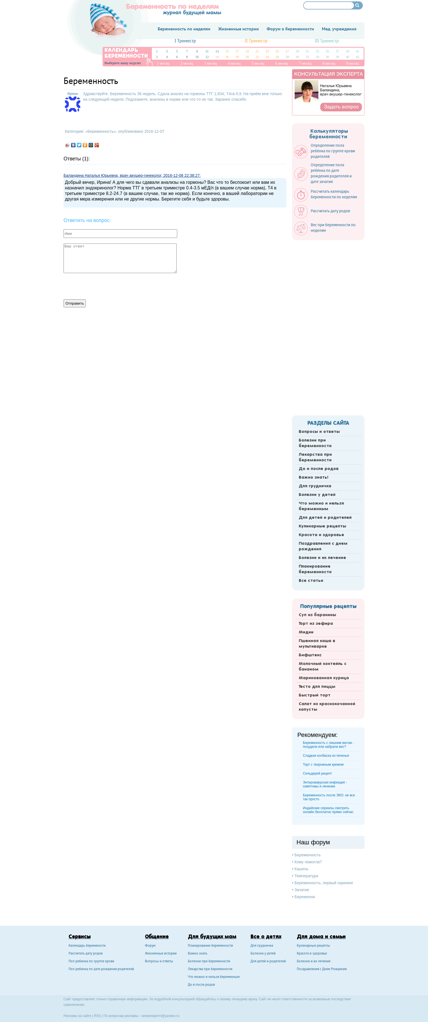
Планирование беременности (315, 569)
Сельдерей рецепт (317, 773)
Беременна (305, 897)
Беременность (100, 131)
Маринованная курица (324, 678)
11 (207, 51)
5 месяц (257, 63)
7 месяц (305, 63)
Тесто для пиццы (317, 687)
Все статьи (311, 581)
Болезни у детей (317, 495)
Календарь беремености (87, 946)
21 (257, 51)
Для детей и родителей (325, 518)
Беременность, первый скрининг (324, 883)
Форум (150, 946)
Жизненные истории (161, 954)
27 (287, 51)
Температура (306, 876)
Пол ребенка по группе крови (91, 962)
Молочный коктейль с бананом (322, 666)
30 (297, 57)
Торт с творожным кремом (323, 764)
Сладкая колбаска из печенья (326, 756)
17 (237, 51)
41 (357, 51)
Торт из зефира (316, 624)
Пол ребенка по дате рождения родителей (101, 969)
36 (327, 57)
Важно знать (197, 954)
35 (327, 51)
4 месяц (234, 63)
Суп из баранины (317, 615)
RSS (97, 1016)
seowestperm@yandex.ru (160, 1016)
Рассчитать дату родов (86, 954)
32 (307, 57)
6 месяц (281, 63)
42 (357, 57)
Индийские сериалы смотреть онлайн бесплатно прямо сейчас (328, 810)
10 (197, 57)
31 (307, 51)
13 (217, 51)
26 (277, 57)
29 (297, 51)
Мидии (306, 632)
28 (287, 57)
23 (267, 51)
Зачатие (302, 890)
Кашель (301, 869)
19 (247, 51)
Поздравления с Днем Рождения (322, 969)
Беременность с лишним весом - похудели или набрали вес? (328, 745)
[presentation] (106, 286)
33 (317, 51)
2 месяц (186, 63)
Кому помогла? (308, 862)
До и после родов (319, 469)
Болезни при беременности (315, 443)
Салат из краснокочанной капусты (327, 707)
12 (207, 57)
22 (257, 57)
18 (237, 57)
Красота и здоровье (321, 535)
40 (347, 57)
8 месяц (328, 63)
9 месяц (352, 63)
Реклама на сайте (77, 1016)
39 (347, 51)
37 (337, 51)
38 (337, 57)
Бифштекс (310, 655)
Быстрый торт (314, 695)
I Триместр (185, 41)
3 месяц (210, 63)
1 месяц (163, 63)
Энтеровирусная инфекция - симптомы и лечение (325, 784)
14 (217, 57)
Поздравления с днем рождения (323, 546)
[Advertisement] (328, 326)
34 (317, 57)
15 (227, 51)
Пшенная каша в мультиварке (317, 644)
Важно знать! (313, 477)
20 (247, 57)
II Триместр (256, 41)
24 (267, 57)
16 (227, 57)
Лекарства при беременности (315, 457)
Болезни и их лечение (322, 558)
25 (277, 51)
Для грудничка (315, 486)
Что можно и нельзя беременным (321, 506)
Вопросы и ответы (319, 432)
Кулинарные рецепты (322, 526)
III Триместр (327, 41)
